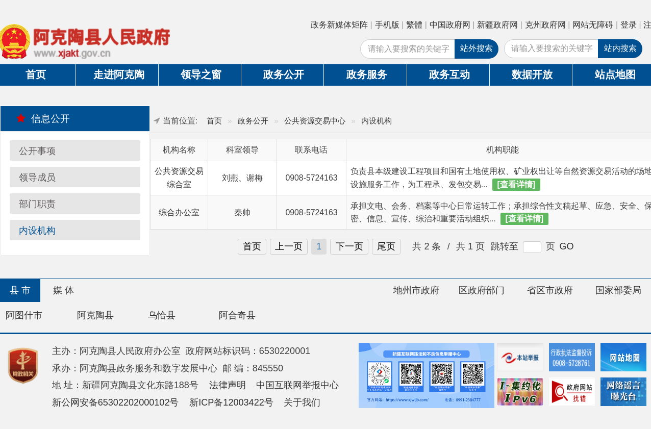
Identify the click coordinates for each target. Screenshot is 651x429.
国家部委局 (618, 290)
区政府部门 (482, 290)
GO (566, 246)
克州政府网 (545, 24)
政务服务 (366, 74)
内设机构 (37, 230)
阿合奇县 (237, 315)
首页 (214, 120)
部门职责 (37, 204)
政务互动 (449, 74)
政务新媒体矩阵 (339, 24)
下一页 (349, 246)
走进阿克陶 (118, 74)
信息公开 (43, 118)
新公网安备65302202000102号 (115, 402)
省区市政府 (550, 290)
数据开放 (532, 74)
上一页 (289, 246)
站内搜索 (620, 48)
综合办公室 (179, 212)
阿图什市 (24, 315)
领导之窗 (201, 74)
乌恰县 (162, 315)
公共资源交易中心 (314, 120)
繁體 (414, 24)
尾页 (386, 246)
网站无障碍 (592, 24)
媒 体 (63, 290)
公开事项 (37, 151)
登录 (628, 24)
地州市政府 (416, 290)
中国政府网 (450, 24)
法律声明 (227, 385)
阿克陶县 (95, 315)
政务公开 (283, 74)
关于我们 (302, 402)
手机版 (387, 24)
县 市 (20, 290)
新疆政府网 (497, 24)
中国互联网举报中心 (297, 385)
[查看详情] (516, 184)
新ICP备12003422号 (231, 402)
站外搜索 (476, 48)
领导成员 (37, 177)
